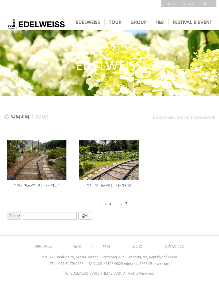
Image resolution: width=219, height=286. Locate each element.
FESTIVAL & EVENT (192, 22)
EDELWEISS (88, 22)
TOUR (115, 22)
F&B (159, 22)
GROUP (138, 22)
